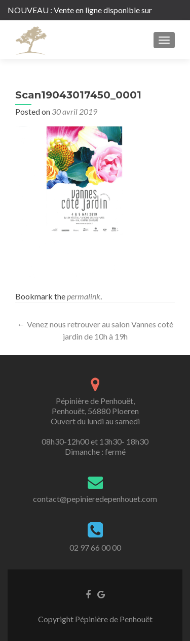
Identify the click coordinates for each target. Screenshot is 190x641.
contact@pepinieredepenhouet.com (95, 498)
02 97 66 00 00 (95, 547)
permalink (83, 296)
